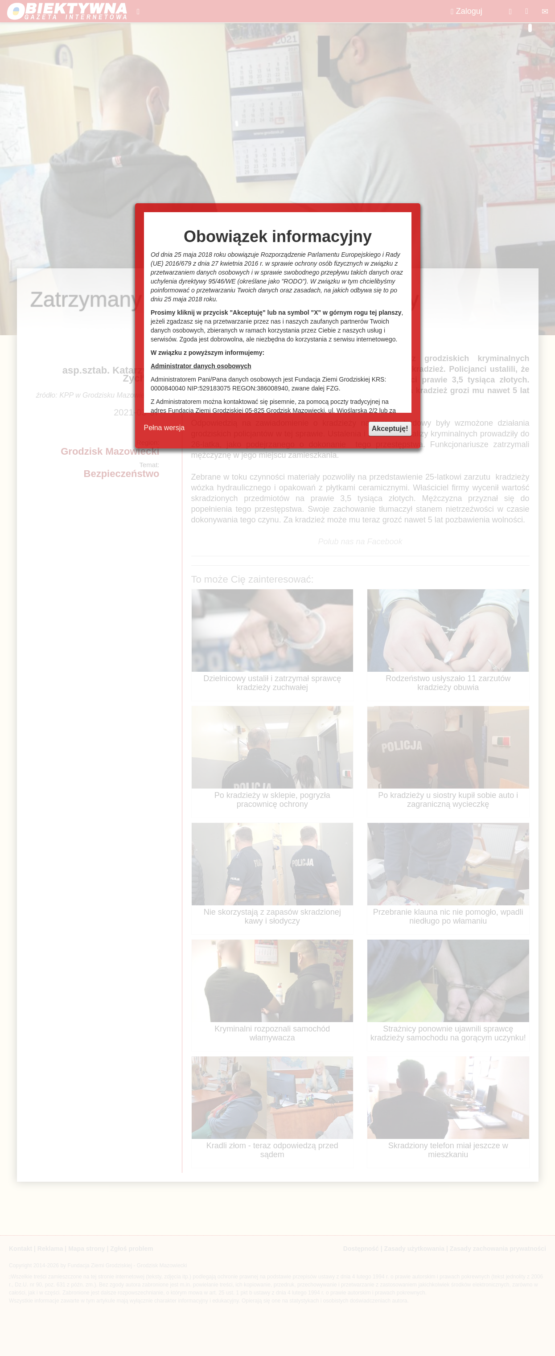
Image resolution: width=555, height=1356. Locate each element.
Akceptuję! (390, 428)
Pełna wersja (164, 427)
